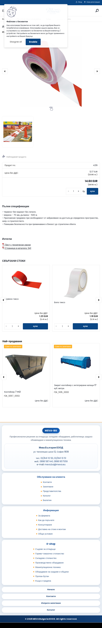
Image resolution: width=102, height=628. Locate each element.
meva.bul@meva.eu (55, 464)
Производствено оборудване (49, 562)
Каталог (47, 495)
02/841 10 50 (47, 458)
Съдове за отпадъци (45, 549)
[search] (97, 10)
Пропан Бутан (42, 576)
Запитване (48, 486)
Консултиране (45, 524)
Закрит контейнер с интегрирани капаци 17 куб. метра (75, 387)
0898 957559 (61, 461)
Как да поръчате (46, 520)
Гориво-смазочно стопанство (49, 553)
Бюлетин (47, 500)
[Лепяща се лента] (51, 71)
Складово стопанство (45, 558)
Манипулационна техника (48, 567)
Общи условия (45, 533)
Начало (51, 589)
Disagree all (16, 42)
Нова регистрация (93, 2)
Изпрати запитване (51, 603)
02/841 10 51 (60, 458)
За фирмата (44, 515)
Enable (33, 41)
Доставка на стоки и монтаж (52, 529)
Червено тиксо (11, 299)
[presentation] (5, 71)
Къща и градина (43, 580)
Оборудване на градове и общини (52, 571)
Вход (80, 2)
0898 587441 (46, 461)
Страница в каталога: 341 (16, 248)
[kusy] (73, 191)
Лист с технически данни (16, 244)
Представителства (52, 491)
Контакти (47, 482)
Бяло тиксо (59, 302)
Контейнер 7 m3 (12, 391)
